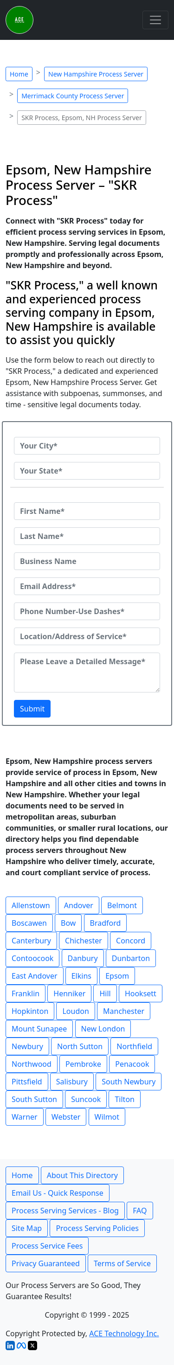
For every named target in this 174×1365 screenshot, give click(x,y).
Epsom (117, 976)
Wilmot (107, 1117)
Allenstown (31, 905)
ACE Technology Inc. (124, 1333)
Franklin (25, 993)
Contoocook (32, 958)
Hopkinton (30, 1011)
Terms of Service (122, 1263)
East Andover (35, 976)
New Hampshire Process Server (95, 74)
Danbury (83, 958)
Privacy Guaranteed (46, 1263)
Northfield (134, 1046)
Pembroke (83, 1064)
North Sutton (80, 1046)
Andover (78, 905)
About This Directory (82, 1175)
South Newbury (128, 1082)
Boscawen (29, 923)
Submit (32, 709)
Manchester (123, 1011)
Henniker (69, 993)
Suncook (86, 1099)
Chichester (83, 941)
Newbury (27, 1046)
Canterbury (31, 941)
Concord (130, 941)
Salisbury (72, 1082)
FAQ (140, 1210)
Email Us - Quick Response (57, 1193)
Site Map (27, 1228)
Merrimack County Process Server (72, 95)
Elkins (81, 976)
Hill (104, 993)
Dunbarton (131, 958)
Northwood (32, 1064)
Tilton (125, 1099)
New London (103, 1029)
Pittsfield (27, 1082)
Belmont (122, 905)
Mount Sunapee (39, 1029)
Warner (25, 1117)
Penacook (132, 1064)
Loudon (75, 1011)
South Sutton (34, 1099)
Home (19, 74)
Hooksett (140, 993)
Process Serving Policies (97, 1228)
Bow (68, 923)
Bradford (105, 923)
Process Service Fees (47, 1246)
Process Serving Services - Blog (65, 1210)
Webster (66, 1117)
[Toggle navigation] (155, 20)
